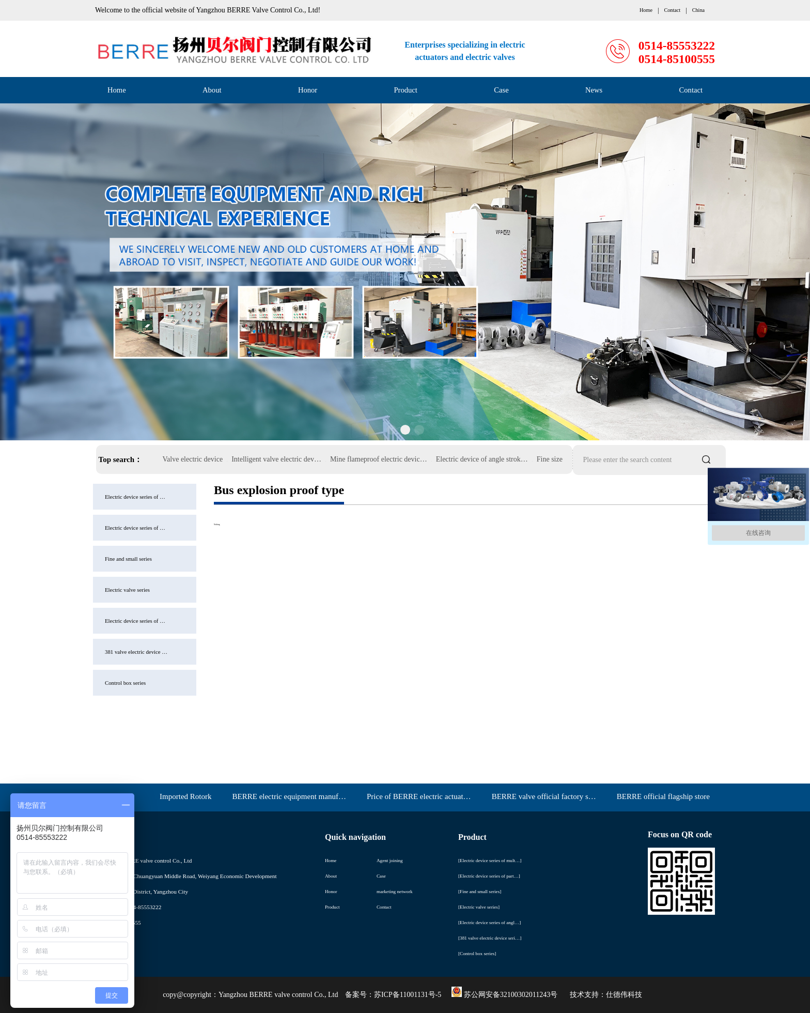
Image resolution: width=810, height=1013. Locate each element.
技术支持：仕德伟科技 (606, 995)
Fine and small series (73, 559)
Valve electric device (193, 459)
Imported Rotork (185, 796)
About (211, 90)
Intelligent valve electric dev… (276, 459)
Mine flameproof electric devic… (378, 459)
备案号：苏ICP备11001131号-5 (393, 995)
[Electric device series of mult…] (489, 860)
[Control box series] (477, 953)
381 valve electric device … (81, 652)
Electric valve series (72, 590)
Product (405, 90)
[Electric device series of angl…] (489, 922)
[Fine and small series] (479, 891)
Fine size (550, 459)
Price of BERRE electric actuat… (419, 796)
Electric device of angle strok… (482, 459)
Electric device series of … (80, 497)
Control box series (70, 683)
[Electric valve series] (479, 907)
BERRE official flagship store (663, 796)
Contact (691, 90)
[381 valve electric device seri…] (489, 938)
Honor (307, 90)
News (593, 90)
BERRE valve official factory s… (544, 796)
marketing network (395, 891)
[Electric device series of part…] (489, 876)
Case (501, 90)
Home (116, 90)
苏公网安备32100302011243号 (504, 995)
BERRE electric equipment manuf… (289, 796)
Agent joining (390, 860)
